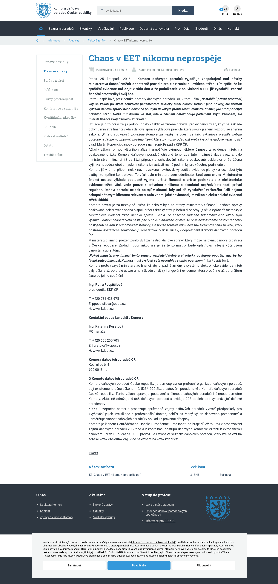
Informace (54, 40)
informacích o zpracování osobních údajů (153, 542)
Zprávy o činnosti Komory (56, 517)
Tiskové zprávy (97, 40)
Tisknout (234, 70)
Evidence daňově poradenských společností (166, 513)
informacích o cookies (186, 555)
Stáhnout (225, 475)
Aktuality (74, 40)
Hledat (183, 10)
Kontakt (45, 511)
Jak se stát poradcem (159, 504)
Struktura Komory (51, 504)
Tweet (93, 453)
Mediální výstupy (104, 517)
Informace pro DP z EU (160, 521)
